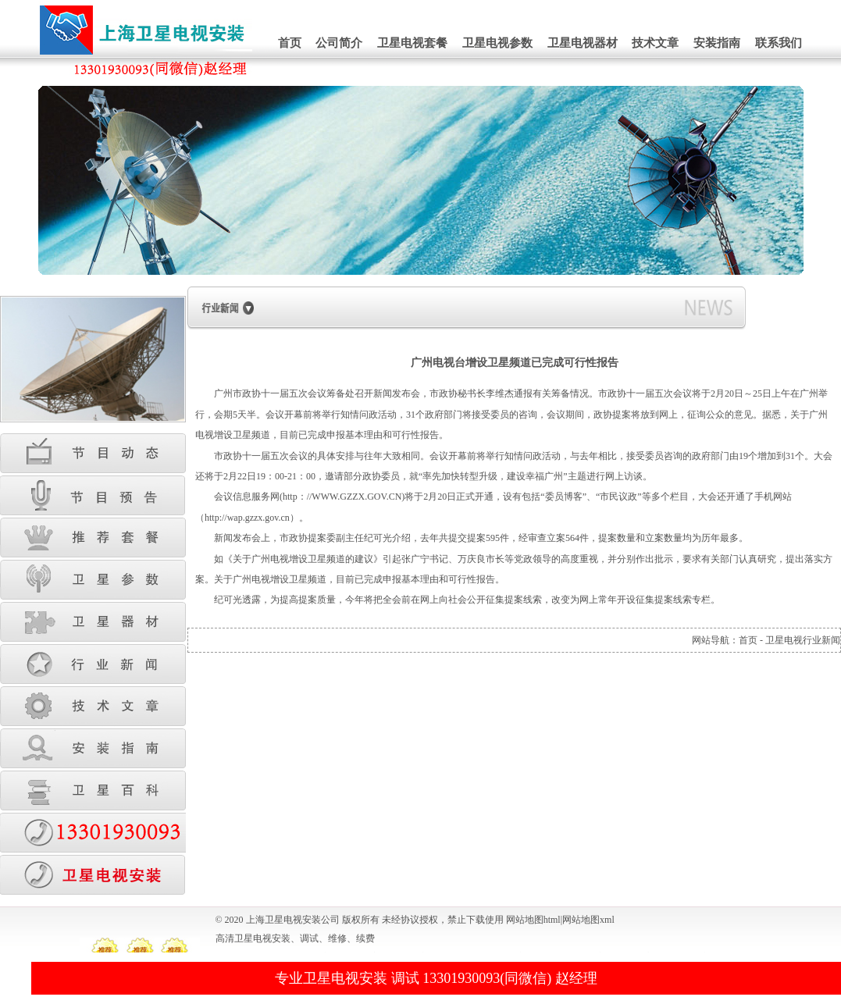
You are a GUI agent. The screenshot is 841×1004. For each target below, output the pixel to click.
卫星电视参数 (497, 43)
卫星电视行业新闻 (802, 640)
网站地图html (533, 919)
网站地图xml (588, 919)
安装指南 (716, 43)
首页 (289, 43)
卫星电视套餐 (412, 43)
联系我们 (778, 43)
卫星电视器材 (582, 43)
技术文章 (655, 43)
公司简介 (338, 43)
